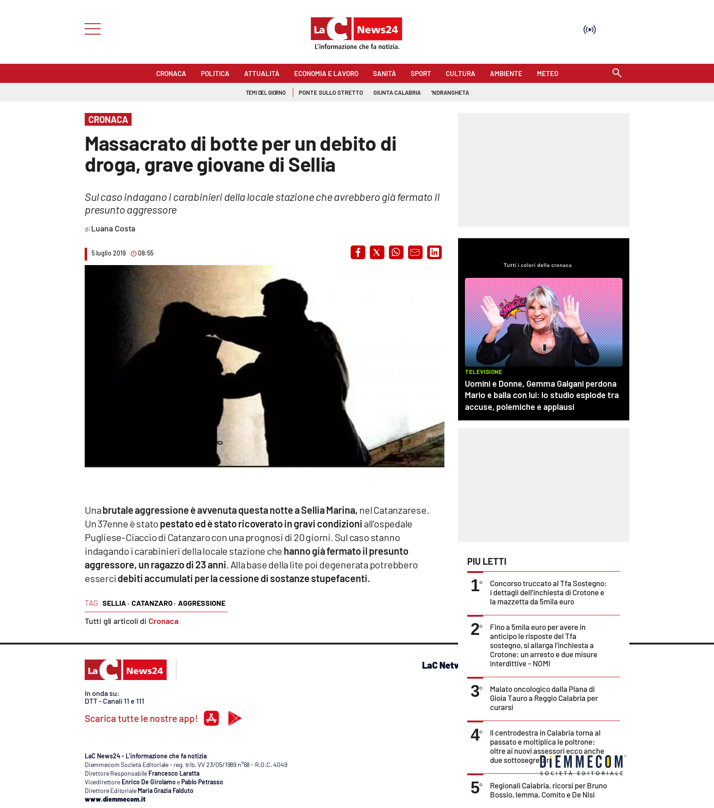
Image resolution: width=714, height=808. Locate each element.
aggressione (201, 602)
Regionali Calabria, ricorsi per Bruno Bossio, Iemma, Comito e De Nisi (548, 790)
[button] (358, 252)
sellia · (115, 602)
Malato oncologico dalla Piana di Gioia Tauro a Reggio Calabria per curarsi (544, 697)
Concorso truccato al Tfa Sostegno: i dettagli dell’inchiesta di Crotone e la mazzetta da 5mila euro (548, 592)
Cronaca (163, 621)
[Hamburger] (90, 28)
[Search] (617, 73)
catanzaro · (154, 602)
